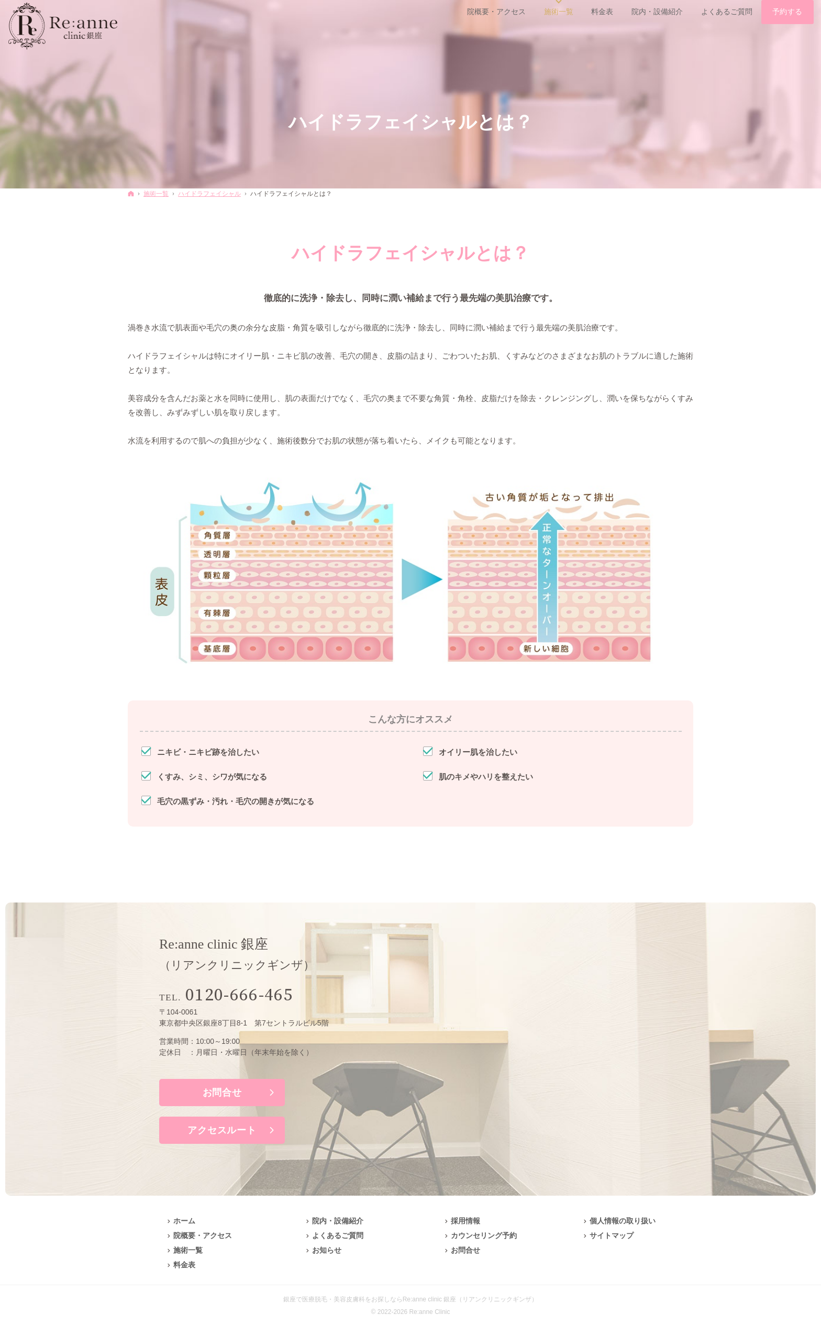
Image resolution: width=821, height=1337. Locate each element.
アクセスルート (221, 1130)
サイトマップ (612, 1235)
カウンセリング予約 (484, 1235)
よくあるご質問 (337, 1235)
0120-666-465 (239, 995)
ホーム (184, 1221)
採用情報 (465, 1221)
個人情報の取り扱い (623, 1221)
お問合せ (222, 1092)
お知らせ (326, 1250)
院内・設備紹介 (337, 1221)
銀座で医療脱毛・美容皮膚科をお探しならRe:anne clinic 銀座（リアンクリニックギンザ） (410, 1299)
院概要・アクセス (202, 1235)
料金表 (184, 1265)
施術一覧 (188, 1250)
